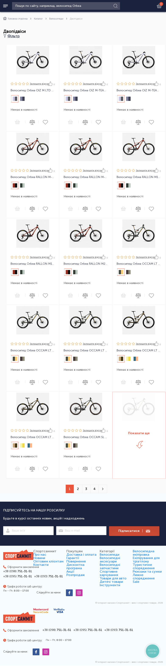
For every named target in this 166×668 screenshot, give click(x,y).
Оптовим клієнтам (48, 561)
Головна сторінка (15, 18)
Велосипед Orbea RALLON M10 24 (33, 263)
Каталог (38, 18)
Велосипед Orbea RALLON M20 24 (86, 263)
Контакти (41, 565)
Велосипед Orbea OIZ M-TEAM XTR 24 (86, 90)
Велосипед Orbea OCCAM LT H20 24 (139, 350)
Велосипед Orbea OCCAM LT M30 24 (86, 350)
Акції (70, 571)
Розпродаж (75, 575)
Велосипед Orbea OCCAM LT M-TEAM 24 (139, 263)
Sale (136, 582)
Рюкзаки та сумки (147, 571)
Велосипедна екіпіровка (143, 553)
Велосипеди (56, 18)
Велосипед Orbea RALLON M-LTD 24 (33, 177)
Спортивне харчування (109, 573)
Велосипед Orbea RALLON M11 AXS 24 (139, 177)
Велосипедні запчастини (110, 566)
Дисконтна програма (75, 566)
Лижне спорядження (144, 576)
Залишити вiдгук (39, 84)
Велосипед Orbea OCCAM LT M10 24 (33, 350)
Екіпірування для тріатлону (146, 559)
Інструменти (110, 585)
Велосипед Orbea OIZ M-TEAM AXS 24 (139, 90)
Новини (39, 558)
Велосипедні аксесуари (110, 559)
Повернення (76, 561)
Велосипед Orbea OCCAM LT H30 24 (33, 437)
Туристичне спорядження (144, 566)
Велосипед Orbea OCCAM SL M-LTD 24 (86, 437)
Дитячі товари (111, 582)
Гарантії (72, 558)
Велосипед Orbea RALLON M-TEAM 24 (86, 177)
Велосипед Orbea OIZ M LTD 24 (33, 90)
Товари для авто (113, 578)
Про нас (39, 554)
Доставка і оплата (81, 554)
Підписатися (134, 531)
